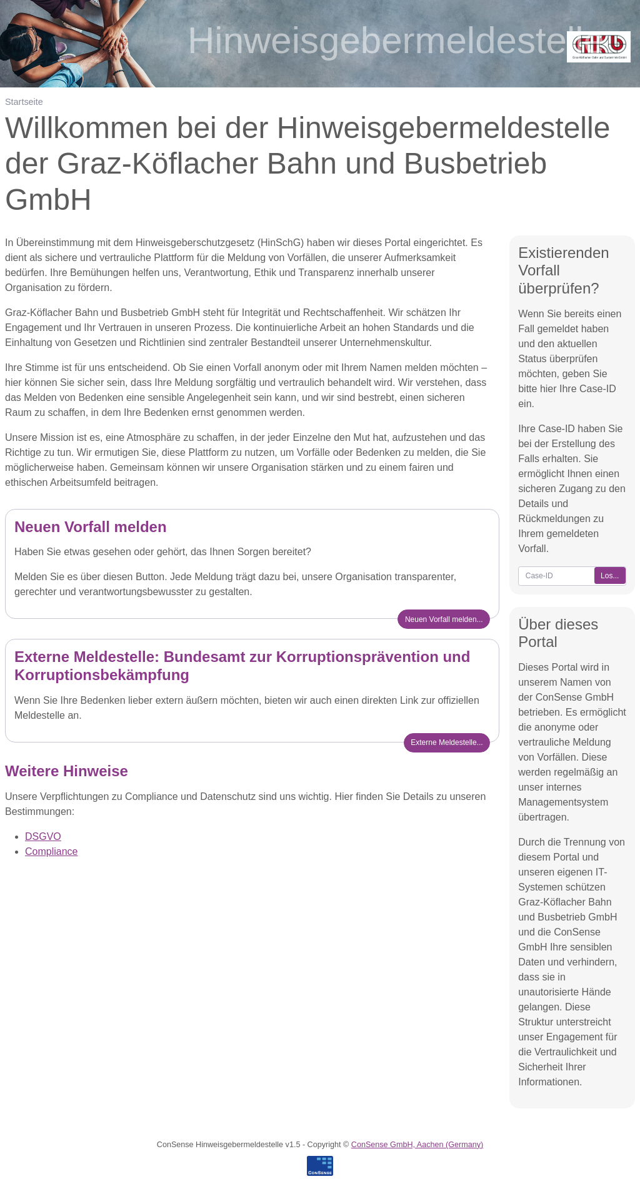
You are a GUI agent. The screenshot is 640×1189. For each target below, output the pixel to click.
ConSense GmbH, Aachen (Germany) (417, 1144)
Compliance (51, 851)
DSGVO (43, 836)
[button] (447, 742)
